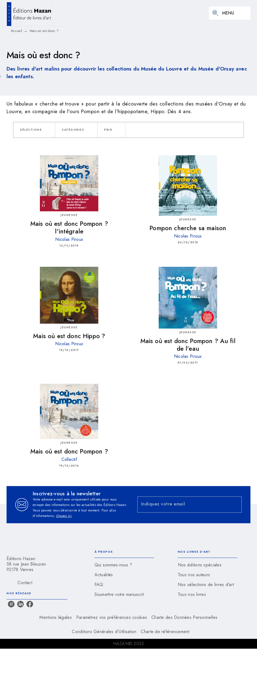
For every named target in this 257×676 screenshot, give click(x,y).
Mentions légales (55, 617)
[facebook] (29, 604)
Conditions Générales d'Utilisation (104, 631)
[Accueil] (29, 13)
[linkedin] (20, 604)
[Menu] (229, 13)
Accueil (16, 30)
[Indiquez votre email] (182, 504)
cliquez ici (64, 515)
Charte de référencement (165, 631)
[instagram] (11, 604)
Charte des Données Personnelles (184, 617)
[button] (34, 129)
